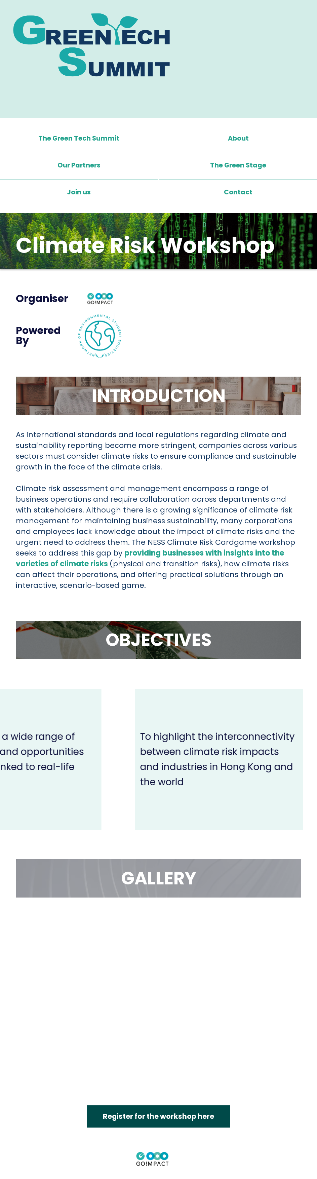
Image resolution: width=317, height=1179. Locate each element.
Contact (238, 192)
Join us (79, 192)
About (238, 138)
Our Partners (79, 165)
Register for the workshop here (158, 1116)
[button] (238, 165)
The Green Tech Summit (79, 138)
